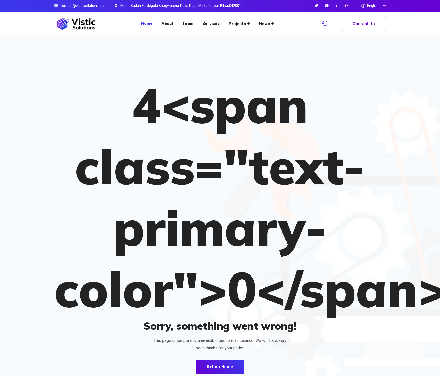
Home (147, 23)
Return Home (220, 366)
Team (187, 23)
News (264, 23)
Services (211, 23)
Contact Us (364, 23)
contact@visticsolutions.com (83, 6)
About (167, 23)
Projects (237, 23)
